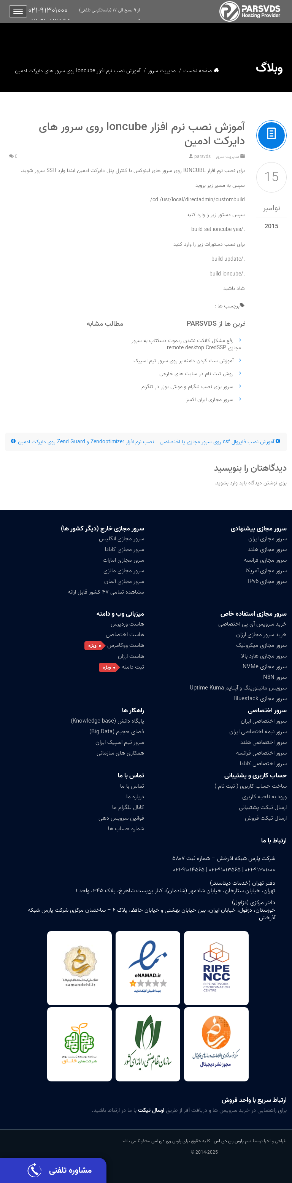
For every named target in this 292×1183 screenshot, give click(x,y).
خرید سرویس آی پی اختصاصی (252, 624)
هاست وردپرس (127, 624)
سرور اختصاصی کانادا (263, 763)
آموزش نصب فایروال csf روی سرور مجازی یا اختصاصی (220, 442)
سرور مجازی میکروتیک (261, 645)
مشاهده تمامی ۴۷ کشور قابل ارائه (106, 592)
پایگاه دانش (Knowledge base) (107, 721)
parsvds (202, 156)
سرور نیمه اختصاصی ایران (258, 731)
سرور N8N (275, 677)
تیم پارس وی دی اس (232, 1141)
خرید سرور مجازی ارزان (261, 634)
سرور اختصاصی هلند (263, 742)
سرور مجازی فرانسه (265, 560)
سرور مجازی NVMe (265, 666)
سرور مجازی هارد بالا (264, 656)
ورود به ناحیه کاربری (264, 796)
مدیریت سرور (162, 71)
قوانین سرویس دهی (121, 818)
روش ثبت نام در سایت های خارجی (196, 373)
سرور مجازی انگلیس (121, 538)
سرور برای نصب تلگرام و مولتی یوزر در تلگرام (187, 386)
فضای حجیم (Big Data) (116, 731)
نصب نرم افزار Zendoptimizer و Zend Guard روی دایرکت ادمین (82, 442)
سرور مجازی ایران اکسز (209, 399)
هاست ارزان (131, 656)
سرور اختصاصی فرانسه (261, 753)
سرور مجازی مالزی (123, 570)
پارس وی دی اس (166, 1141)
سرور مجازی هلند (267, 549)
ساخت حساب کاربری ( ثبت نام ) (250, 786)
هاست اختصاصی (125, 634)
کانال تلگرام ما (128, 807)
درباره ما (135, 796)
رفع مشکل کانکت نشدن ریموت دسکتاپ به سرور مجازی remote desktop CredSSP (186, 344)
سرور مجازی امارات (123, 560)
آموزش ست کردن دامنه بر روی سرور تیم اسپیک (183, 361)
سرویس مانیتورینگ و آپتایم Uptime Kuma (238, 688)
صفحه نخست (197, 71)
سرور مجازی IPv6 (267, 581)
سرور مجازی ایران (267, 538)
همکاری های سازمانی (120, 753)
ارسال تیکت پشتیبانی (263, 807)
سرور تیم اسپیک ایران (119, 742)
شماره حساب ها (126, 828)
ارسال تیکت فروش (266, 818)
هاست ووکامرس (125, 645)
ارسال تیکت (151, 1110)
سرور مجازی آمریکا (266, 570)
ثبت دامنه (133, 667)
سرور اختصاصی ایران (264, 721)
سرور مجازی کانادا (124, 549)
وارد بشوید (227, 483)
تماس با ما (131, 776)
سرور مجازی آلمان (124, 581)
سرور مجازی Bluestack (260, 698)
